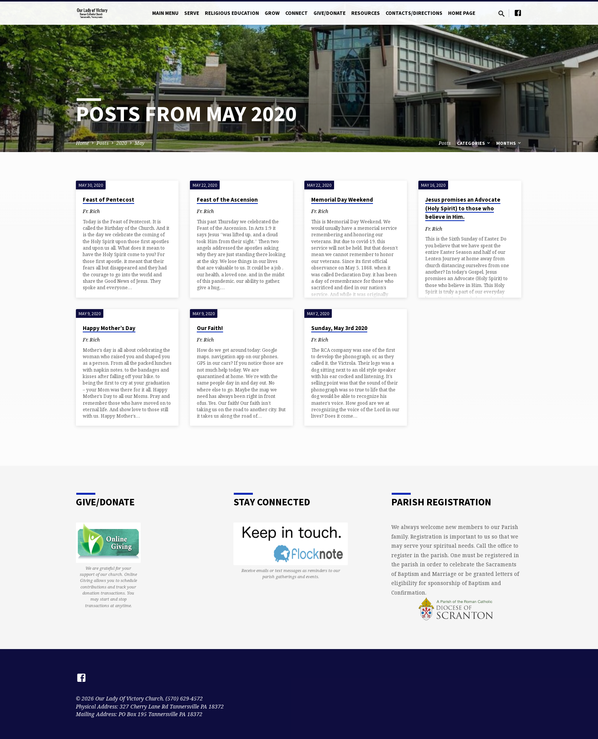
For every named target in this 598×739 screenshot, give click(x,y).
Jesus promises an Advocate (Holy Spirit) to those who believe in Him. (462, 208)
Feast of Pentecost (108, 199)
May (140, 143)
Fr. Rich (91, 211)
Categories (474, 143)
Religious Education (232, 13)
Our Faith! (210, 328)
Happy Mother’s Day (109, 328)
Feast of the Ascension (227, 199)
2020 (121, 143)
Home (82, 143)
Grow (272, 13)
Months (509, 143)
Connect (296, 13)
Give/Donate (329, 13)
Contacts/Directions (414, 13)
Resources (365, 13)
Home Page (461, 13)
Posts (102, 143)
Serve (191, 13)
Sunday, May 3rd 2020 (339, 328)
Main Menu (165, 13)
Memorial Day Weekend (342, 199)
